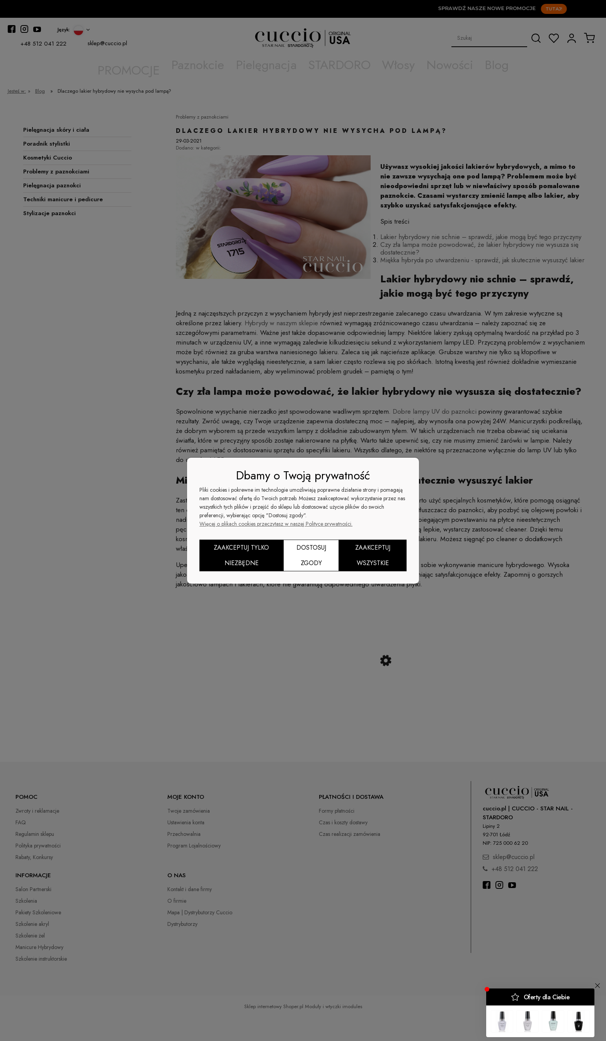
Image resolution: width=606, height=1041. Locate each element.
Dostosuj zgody (311, 555)
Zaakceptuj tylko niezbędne (241, 555)
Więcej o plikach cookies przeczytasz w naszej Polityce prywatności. (275, 524)
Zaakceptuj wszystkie (372, 555)
